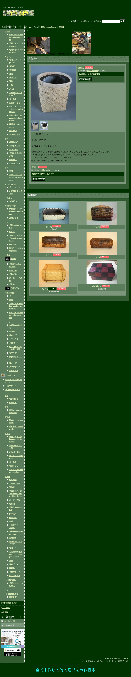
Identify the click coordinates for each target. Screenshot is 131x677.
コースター (13, 99)
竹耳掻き (8, 198)
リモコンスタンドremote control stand (15, 238)
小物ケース (10, 375)
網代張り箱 (96, 286)
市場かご (13, 353)
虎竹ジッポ (13, 218)
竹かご (7, 222)
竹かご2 (97, 227)
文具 (6, 139)
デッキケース (14, 163)
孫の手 (7, 31)
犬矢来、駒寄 (14, 483)
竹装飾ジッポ (10, 206)
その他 (12, 343)
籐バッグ (13, 335)
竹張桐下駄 (13, 399)
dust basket (13, 244)
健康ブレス (13, 564)
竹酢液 (12, 504)
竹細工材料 (9, 293)
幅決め (13, 259)
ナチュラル (13, 339)
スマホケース (14, 367)
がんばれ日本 (14, 576)
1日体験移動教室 (11, 594)
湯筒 (11, 81)
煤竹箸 (12, 66)
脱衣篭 (49, 227)
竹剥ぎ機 (13, 274)
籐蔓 (11, 300)
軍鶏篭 (12, 487)
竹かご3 (49, 255)
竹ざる (12, 232)
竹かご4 (97, 257)
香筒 (6, 407)
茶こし (12, 89)
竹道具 (7, 255)
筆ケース (13, 160)
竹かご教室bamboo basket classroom (16, 315)
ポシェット (13, 371)
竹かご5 (44, 289)
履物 (6, 396)
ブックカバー (14, 146)
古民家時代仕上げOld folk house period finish (15, 554)
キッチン (8, 57)
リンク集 (6, 608)
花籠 (6, 590)
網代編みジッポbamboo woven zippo (16, 211)
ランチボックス (15, 134)
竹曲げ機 (13, 270)
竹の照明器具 (10, 580)
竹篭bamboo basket (48, 27)
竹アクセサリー (15, 187)
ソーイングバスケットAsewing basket (16, 177)
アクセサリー (10, 184)
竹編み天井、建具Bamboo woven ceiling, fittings (15, 493)
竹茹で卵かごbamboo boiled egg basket (15, 118)
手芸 (6, 168)
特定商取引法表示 (9, 603)
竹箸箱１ (13, 70)
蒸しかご (13, 131)
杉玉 (11, 561)
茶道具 (7, 417)
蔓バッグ (13, 363)
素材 (11, 171)
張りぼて (13, 518)
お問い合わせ (87, 21)
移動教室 (13, 597)
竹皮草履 (13, 403)
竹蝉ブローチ (14, 572)
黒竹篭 (12, 331)
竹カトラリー (14, 466)
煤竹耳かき (13, 201)
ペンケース (13, 150)
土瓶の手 (13, 538)
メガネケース (10, 386)
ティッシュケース (12, 390)
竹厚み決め (15, 288)
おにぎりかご (14, 103)
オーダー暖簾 (14, 500)
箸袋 (11, 74)
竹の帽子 (13, 480)
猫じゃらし (13, 548)
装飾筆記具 (13, 142)
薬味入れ (13, 77)
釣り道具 (13, 514)
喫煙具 (12, 568)
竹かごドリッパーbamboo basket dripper (16, 109)
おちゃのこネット (121, 658)
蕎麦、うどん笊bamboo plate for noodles (16, 439)
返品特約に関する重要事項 (89, 74)
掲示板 (5, 612)
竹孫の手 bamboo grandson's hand (16, 37)
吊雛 (11, 521)
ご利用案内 (73, 21)
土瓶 (11, 85)
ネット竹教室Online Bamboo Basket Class (16, 306)
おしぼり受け (14, 452)
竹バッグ (8, 322)
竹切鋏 (12, 284)
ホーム (28, 27)
